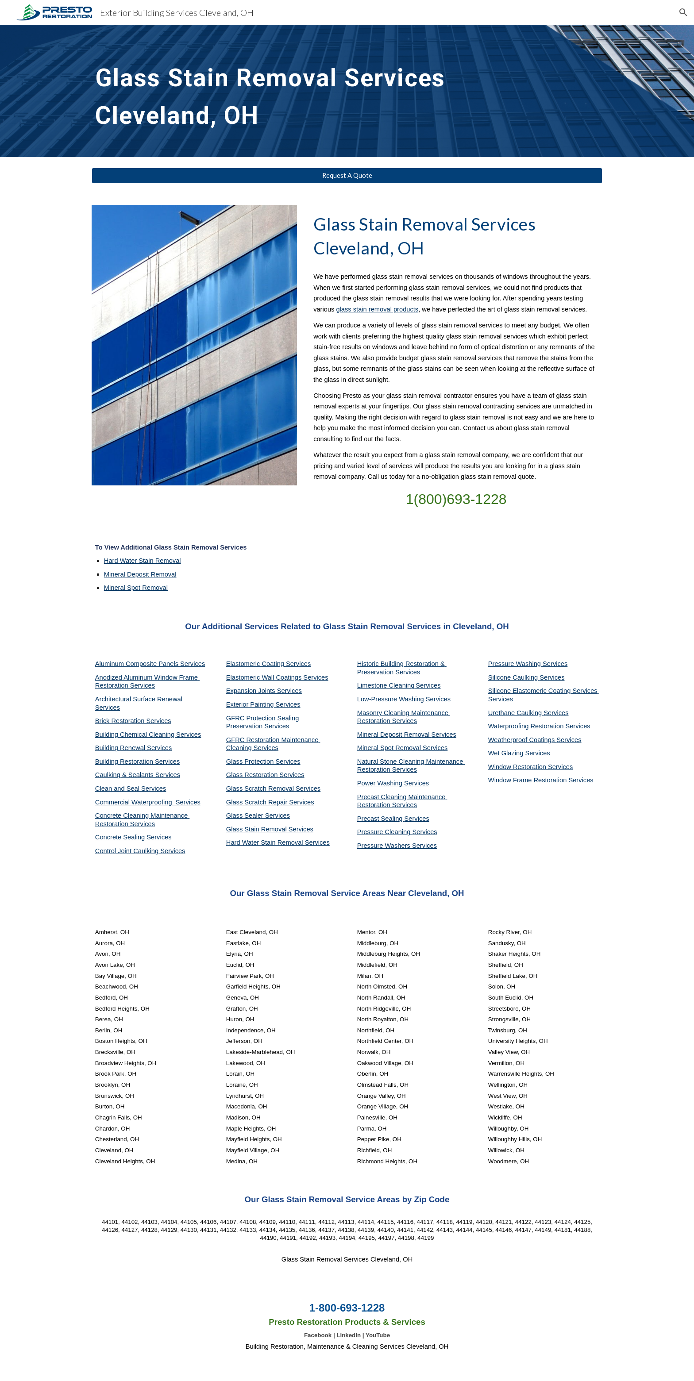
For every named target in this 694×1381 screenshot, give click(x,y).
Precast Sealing (381, 818)
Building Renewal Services (133, 747)
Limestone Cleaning (386, 685)
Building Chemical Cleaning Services (148, 734)
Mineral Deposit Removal (140, 574)
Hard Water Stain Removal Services (278, 842)
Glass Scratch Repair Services (270, 802)
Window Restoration (518, 766)
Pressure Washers (384, 845)
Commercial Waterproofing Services (147, 802)
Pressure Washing (515, 663)
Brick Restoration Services (133, 720)
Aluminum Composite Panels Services (150, 663)
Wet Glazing (506, 753)
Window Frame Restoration (528, 780)
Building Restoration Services (137, 761)
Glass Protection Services (263, 761)
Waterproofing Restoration (527, 726)
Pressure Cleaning (385, 831)
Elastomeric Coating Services (268, 663)
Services (428, 685)
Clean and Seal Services (130, 788)
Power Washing (380, 783)
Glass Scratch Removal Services (273, 788)
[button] (683, 12)
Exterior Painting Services (263, 704)
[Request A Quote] (347, 175)
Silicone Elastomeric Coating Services (543, 690)
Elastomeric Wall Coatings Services (277, 677)
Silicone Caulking (514, 677)
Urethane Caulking (516, 712)
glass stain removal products (377, 309)
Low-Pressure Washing (391, 699)
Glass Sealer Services (258, 815)
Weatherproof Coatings (522, 739)
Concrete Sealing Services (133, 837)
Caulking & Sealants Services (137, 774)
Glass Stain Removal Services (269, 829)
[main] (281, 91)
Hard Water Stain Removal (142, 560)
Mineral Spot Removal (136, 587)
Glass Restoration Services (265, 774)
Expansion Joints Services (264, 690)
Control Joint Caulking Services (140, 850)
